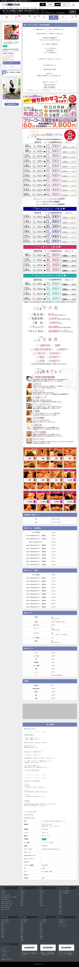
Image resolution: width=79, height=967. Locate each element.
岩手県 (2, 934)
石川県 (60, 909)
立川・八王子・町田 (5, 909)
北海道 (2, 926)
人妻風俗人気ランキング (64, 920)
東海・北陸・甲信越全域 (64, 893)
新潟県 (60, 899)
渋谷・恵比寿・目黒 (5, 895)
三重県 (60, 903)
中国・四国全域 (24, 922)
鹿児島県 (41, 936)
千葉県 (22, 899)
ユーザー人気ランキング (64, 926)
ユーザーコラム (62, 924)
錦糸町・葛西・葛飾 (5, 907)
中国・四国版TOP (10, 8)
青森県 (2, 928)
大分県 (41, 932)
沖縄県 (41, 938)
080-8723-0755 (12, 49)
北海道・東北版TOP (5, 920)
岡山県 (22, 926)
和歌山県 (41, 905)
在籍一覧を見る (11, 104)
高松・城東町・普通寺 (25, 8)
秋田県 (2, 930)
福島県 (2, 936)
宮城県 (2, 924)
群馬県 (22, 905)
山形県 (2, 932)
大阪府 (41, 895)
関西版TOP (42, 891)
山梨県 (60, 905)
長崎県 (41, 930)
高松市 (43, 878)
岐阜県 (60, 901)
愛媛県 (22, 938)
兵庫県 (41, 899)
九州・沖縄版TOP (43, 920)
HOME (3, 8)
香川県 (17, 8)
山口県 (22, 932)
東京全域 (3, 893)
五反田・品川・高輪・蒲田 (6, 901)
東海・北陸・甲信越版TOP (64, 891)
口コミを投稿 (8, 62)
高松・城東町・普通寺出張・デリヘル (39, 8)
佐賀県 (41, 928)
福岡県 (41, 924)
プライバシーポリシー (5, 957)
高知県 (22, 940)
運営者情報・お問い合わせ (6, 959)
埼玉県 (22, 895)
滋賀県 (41, 901)
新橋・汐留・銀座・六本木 (6, 903)
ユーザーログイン (4, 947)
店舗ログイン (4, 949)
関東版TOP (23, 891)
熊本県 (41, 926)
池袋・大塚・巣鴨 (4, 899)
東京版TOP (3, 891)
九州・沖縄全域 (43, 922)
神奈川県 (22, 897)
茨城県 (22, 901)
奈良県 (41, 903)
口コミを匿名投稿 (9, 66)
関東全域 (22, 893)
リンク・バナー (4, 953)
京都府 (41, 897)
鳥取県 (22, 928)
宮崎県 (41, 934)
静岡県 (60, 897)
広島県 (22, 924)
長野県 (60, 907)
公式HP (72, 11)
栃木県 (22, 903)
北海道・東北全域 (4, 922)
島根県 (22, 930)
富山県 (60, 911)
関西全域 (41, 893)
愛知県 (60, 895)
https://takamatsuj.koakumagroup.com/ (50, 849)
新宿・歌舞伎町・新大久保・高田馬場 (8, 897)
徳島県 (22, 936)
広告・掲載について (5, 951)
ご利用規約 (3, 955)
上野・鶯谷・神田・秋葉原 (6, 905)
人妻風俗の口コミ (62, 922)
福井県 (60, 913)
